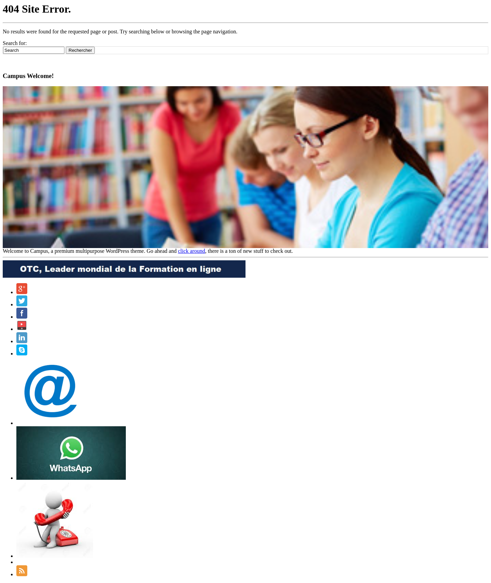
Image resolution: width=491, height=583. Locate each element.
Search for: (15, 43)
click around (191, 251)
